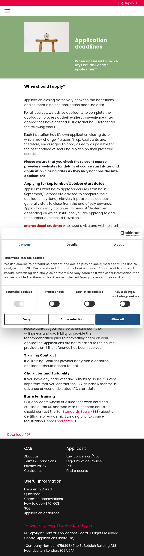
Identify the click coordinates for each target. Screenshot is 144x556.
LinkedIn (50, 525)
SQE (69, 466)
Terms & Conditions (40, 461)
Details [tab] (72, 245)
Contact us (33, 471)
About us (31, 456)
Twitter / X (32, 525)
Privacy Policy (35, 466)
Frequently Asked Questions (38, 491)
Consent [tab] (25, 245)
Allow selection (72, 319)
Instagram (85, 525)
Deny (26, 319)
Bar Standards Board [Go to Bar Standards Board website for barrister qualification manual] (73, 411)
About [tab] (119, 245)
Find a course (77, 471)
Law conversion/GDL (82, 456)
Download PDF (18, 434)
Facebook (67, 525)
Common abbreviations (43, 499)
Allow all (117, 319)
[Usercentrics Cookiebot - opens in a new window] (123, 234)
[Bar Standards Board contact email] (59, 421)
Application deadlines (41, 513)
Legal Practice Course (84, 461)
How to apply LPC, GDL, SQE (42, 506)
